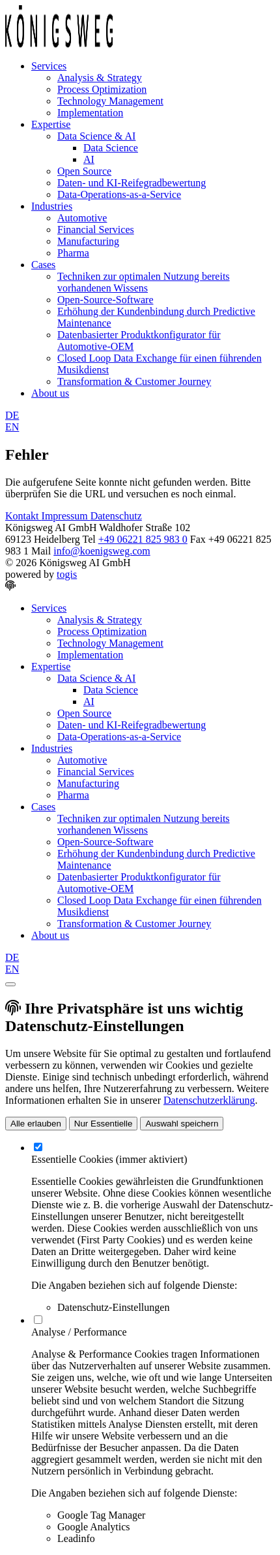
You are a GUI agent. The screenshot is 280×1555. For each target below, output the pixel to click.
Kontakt (23, 515)
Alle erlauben (35, 1123)
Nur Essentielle (103, 1123)
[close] (10, 984)
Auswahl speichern (181, 1123)
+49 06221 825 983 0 (143, 539)
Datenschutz (116, 515)
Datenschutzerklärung (209, 1100)
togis (67, 574)
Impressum (66, 515)
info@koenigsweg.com (101, 550)
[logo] (59, 43)
